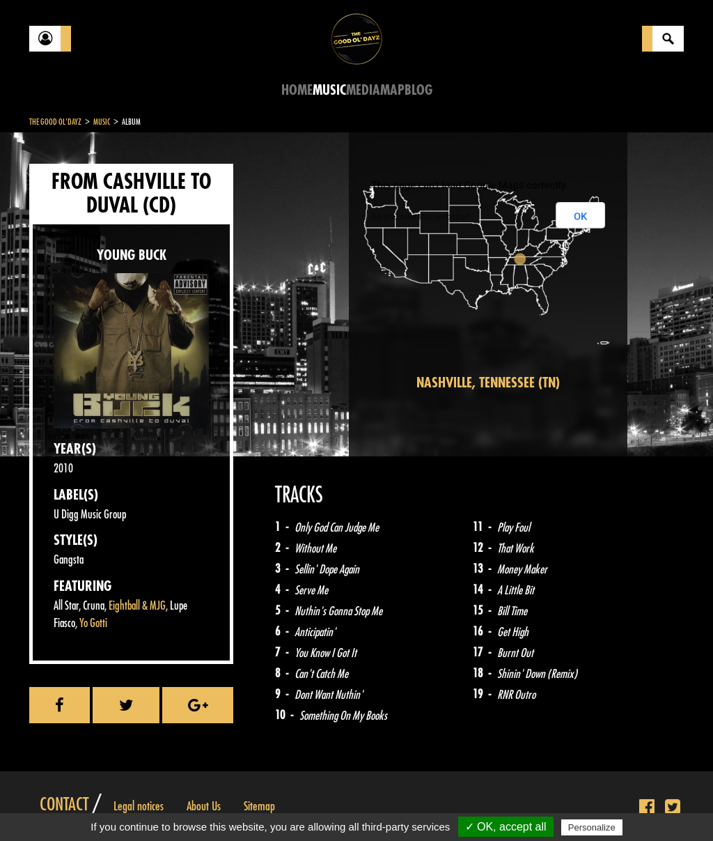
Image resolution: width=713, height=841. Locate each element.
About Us (204, 806)
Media (363, 90)
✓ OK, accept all (506, 827)
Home (297, 90)
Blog (418, 90)
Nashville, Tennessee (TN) (488, 383)
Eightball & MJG (137, 606)
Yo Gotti (93, 623)
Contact (64, 805)
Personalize (592, 827)
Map (392, 90)
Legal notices (138, 806)
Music (329, 90)
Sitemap (259, 806)
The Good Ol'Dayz (55, 122)
